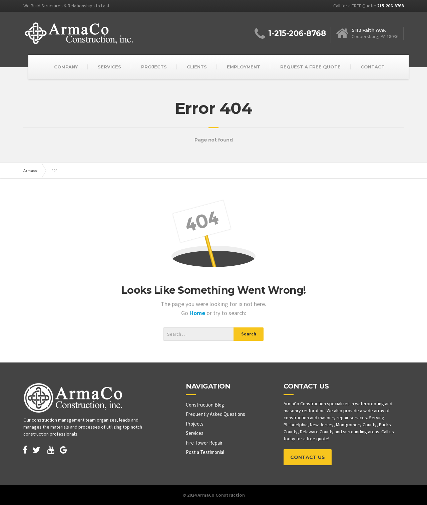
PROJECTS (154, 66)
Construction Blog (205, 405)
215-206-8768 (390, 6)
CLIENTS (197, 66)
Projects (194, 424)
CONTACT (373, 66)
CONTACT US (307, 457)
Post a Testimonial (205, 452)
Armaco (30, 170)
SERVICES (109, 66)
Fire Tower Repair (204, 443)
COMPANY (66, 66)
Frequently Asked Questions (215, 414)
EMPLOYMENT (243, 66)
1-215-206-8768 (297, 33)
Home (197, 313)
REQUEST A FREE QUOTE (310, 66)
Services (194, 433)
